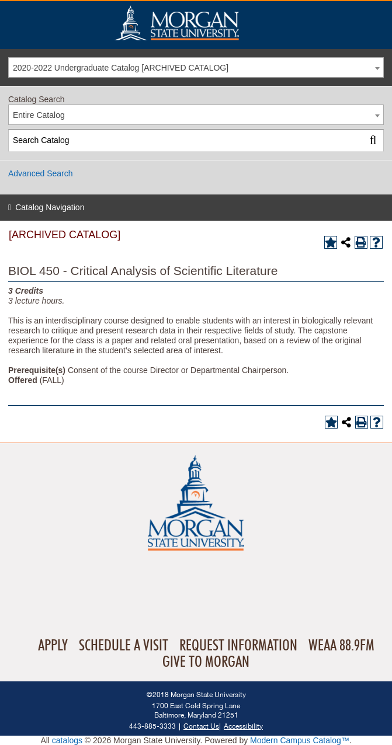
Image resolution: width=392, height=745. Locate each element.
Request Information (238, 645)
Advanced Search (40, 173)
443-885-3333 (152, 726)
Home (201, 22)
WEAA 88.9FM (341, 645)
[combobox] (196, 67)
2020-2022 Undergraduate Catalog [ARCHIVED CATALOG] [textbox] (120, 67)
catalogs (67, 740)
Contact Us (201, 726)
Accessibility (243, 726)
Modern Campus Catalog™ (299, 740)
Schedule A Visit (123, 645)
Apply (53, 645)
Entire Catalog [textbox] (39, 115)
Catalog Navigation (49, 207)
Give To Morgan (205, 662)
